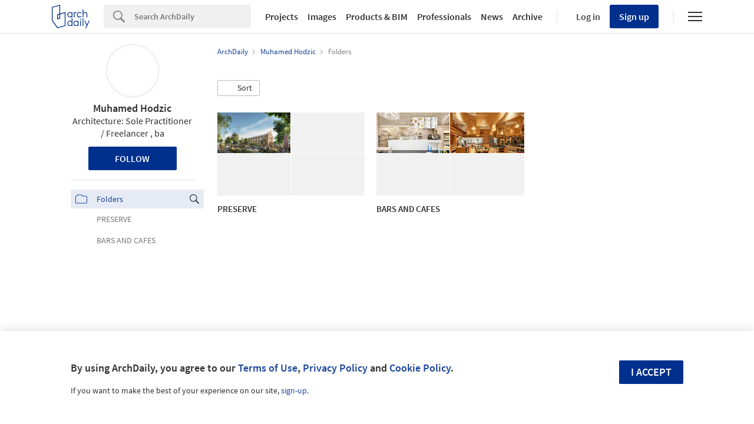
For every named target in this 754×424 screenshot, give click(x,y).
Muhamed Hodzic (132, 108)
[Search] (192, 16)
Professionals (444, 16)
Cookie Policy (420, 368)
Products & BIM (377, 16)
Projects (281, 16)
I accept (651, 372)
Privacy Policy (335, 368)
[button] (238, 88)
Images (321, 16)
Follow (132, 158)
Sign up (634, 16)
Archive (527, 16)
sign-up (294, 390)
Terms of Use (267, 368)
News (492, 16)
